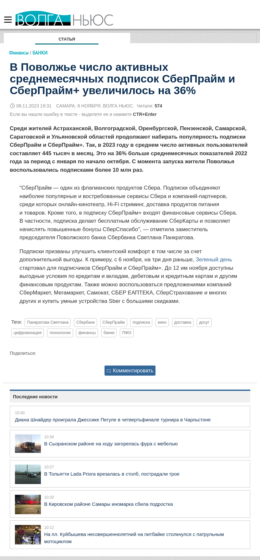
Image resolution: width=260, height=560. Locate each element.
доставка (183, 322)
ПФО (126, 332)
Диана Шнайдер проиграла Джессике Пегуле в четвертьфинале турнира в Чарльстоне (113, 419)
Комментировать (130, 370)
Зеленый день (214, 259)
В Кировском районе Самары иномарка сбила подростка (108, 504)
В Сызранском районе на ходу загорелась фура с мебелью (111, 443)
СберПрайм (114, 322)
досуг (204, 322)
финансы (87, 332)
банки (109, 332)
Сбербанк (85, 322)
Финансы (19, 53)
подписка (141, 322)
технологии (60, 332)
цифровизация (28, 332)
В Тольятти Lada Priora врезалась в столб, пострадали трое (112, 474)
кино (162, 322)
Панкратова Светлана (47, 322)
